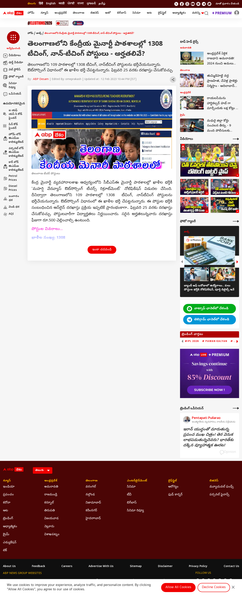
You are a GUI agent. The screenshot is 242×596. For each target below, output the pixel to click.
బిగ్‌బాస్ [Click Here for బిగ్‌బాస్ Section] (132, 503)
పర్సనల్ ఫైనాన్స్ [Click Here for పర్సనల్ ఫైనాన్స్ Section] (219, 495)
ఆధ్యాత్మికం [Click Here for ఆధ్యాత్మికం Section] (10, 527)
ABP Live (30, 581)
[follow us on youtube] (192, 4)
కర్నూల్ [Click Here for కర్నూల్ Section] (49, 503)
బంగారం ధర (11, 198)
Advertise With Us (101, 566)
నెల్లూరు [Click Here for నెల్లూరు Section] (49, 527)
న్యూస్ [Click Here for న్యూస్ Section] (7, 481)
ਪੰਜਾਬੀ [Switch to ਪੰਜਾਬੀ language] (70, 4)
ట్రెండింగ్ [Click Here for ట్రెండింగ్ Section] (8, 518)
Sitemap (136, 566)
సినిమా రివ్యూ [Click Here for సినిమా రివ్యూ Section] (135, 511)
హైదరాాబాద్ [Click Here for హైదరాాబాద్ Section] (93, 518)
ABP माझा (77, 581)
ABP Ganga (114, 581)
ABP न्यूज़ (45, 581)
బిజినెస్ (95, 13)
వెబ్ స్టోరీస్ (11, 70)
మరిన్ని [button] (198, 13)
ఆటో (108, 13)
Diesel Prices (10, 188)
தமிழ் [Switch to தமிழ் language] (102, 4)
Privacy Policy (198, 566)
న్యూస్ (44, 13)
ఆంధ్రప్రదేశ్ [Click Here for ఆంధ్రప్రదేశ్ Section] (50, 481)
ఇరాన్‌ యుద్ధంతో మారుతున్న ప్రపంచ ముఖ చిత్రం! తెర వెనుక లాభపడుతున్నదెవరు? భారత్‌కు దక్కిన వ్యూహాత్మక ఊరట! (208, 437)
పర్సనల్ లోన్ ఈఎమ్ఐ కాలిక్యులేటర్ (13, 152)
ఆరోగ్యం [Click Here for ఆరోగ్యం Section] (173, 487)
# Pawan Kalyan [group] (214, 341)
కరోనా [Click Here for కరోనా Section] (6, 503)
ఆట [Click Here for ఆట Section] (5, 511)
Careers (66, 566)
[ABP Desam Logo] (13, 13)
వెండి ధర (11, 207)
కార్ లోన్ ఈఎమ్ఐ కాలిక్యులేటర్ (13, 166)
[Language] (42, 470)
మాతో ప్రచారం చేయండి (227, 4)
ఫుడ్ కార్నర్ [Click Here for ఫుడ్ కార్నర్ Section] (175, 495)
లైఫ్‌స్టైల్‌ (162, 13)
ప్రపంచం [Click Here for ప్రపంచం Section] (8, 495)
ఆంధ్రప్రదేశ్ (60, 13)
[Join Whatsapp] (209, 4)
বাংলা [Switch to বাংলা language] (80, 4)
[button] (13, 40)
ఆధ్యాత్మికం (179, 13)
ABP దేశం (162, 581)
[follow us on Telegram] (203, 4)
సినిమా (136, 13)
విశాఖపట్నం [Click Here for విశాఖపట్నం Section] (51, 534)
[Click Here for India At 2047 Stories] (78, 23)
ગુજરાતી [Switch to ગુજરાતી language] (91, 4)
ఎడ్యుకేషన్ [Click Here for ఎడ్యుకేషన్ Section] (9, 542)
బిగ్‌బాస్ (121, 13)
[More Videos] (236, 138)
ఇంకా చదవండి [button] (102, 250)
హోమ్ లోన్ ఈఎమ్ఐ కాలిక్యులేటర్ (13, 138)
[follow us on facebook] (181, 4)
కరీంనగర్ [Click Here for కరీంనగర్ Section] (91, 511)
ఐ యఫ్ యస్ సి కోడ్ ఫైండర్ (12, 114)
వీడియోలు (12, 55)
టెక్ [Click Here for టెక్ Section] (5, 550)
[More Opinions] (236, 408)
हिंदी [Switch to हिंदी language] (41, 4)
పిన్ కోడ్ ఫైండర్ (10, 126)
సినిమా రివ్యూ (10, 85)
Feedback (38, 566)
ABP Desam (41, 79)
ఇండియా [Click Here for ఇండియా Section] (9, 487)
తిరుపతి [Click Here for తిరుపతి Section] (49, 511)
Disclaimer (165, 566)
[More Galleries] (236, 221)
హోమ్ (31, 13)
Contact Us (231, 566)
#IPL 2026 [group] (192, 341)
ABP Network (11, 581)
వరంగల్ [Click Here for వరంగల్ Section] (91, 487)
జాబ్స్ (39, 33)
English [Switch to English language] (51, 4)
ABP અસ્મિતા (95, 581)
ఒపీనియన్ (12, 94)
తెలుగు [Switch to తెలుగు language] (32, 4)
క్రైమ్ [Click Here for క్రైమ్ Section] (6, 534)
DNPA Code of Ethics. (49, 588)
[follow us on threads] (187, 4)
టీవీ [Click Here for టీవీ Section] (129, 495)
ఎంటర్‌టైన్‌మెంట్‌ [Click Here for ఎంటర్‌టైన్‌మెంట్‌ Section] (137, 481)
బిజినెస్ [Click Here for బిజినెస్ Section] (214, 481)
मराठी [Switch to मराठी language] (62, 4)
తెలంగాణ (78, 13)
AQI (8, 214)
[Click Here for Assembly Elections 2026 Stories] (40, 23)
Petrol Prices (10, 178)
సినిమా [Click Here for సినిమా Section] (131, 487)
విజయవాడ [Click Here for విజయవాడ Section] (51, 518)
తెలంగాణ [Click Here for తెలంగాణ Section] (92, 481)
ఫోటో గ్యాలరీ (13, 77)
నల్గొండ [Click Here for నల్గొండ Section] (90, 495)
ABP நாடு (146, 581)
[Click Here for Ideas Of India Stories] (62, 23)
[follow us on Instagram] (198, 4)
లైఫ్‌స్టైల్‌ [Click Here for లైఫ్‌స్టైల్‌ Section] (172, 481)
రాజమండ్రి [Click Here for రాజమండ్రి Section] (50, 495)
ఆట (149, 13)
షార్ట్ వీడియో (13, 62)
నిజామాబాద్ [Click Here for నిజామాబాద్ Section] (93, 503)
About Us (9, 566)
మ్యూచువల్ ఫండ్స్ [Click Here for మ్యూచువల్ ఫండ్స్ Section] (222, 487)
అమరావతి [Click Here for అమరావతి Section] (51, 487)
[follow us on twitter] (176, 4)
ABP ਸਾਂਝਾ (131, 581)
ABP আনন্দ (60, 581)
